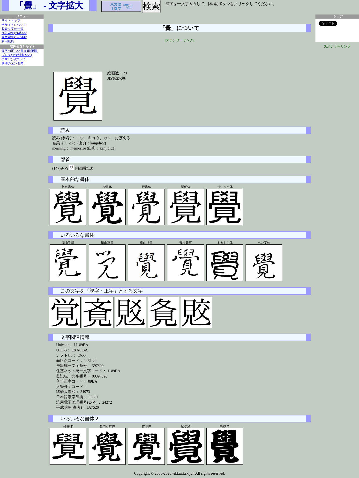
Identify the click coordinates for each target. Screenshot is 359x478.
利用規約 (7, 41)
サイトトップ (10, 20)
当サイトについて (14, 25)
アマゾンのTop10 (13, 59)
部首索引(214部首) (14, 33)
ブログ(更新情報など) (16, 55)
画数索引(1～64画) (14, 37)
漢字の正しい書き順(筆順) (19, 51)
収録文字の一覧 (12, 29)
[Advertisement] (179, 53)
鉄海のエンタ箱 (12, 63)
